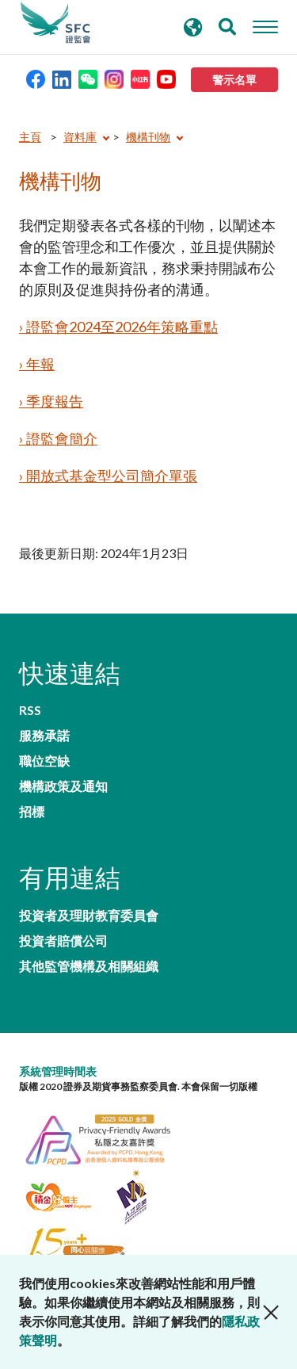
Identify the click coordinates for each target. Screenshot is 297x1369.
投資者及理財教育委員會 (88, 915)
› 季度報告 (51, 401)
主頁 (30, 136)
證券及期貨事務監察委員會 (55, 23)
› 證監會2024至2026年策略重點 (118, 326)
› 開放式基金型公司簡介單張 (108, 475)
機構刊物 (148, 136)
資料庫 (80, 136)
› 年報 (37, 364)
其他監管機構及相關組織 (88, 966)
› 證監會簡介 (58, 438)
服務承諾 (44, 735)
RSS (30, 710)
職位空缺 (44, 761)
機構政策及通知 (63, 786)
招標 (31, 811)
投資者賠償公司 (63, 941)
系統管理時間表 (58, 1071)
